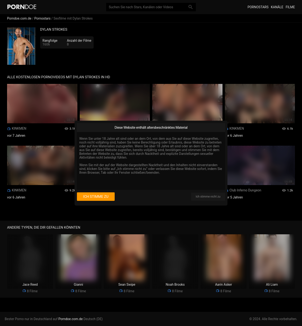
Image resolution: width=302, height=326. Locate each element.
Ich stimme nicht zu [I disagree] (208, 196)
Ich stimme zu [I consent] (95, 196)
